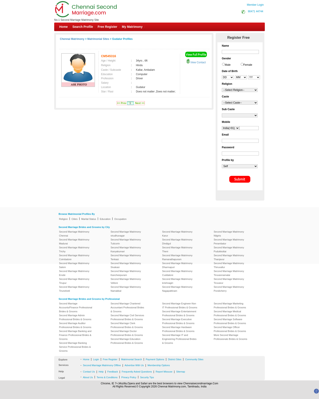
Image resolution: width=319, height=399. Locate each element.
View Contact (196, 62)
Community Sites (194, 359)
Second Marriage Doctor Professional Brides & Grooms (127, 333)
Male (228, 64)
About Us (88, 377)
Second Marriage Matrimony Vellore (126, 281)
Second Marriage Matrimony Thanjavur (229, 257)
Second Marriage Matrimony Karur (177, 233)
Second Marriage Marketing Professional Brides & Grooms (230, 305)
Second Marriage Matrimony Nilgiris (229, 233)
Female (248, 64)
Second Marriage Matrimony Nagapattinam (177, 289)
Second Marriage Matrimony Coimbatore (74, 257)
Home (63, 26)
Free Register (107, 26)
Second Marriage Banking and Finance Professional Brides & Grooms (75, 335)
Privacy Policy (128, 377)
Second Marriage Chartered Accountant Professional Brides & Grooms (127, 307)
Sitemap (180, 371)
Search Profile (82, 26)
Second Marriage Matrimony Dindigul (177, 241)
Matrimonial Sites (98, 39)
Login (96, 359)
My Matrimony (132, 26)
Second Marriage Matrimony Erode (74, 273)
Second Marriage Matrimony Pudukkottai (229, 249)
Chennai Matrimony (72, 39)
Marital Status (88, 219)
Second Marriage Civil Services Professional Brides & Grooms (127, 317)
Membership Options (159, 365)
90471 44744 (255, 11)
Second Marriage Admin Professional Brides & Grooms (75, 317)
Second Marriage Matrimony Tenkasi (126, 257)
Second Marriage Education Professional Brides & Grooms (127, 341)
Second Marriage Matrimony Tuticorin (126, 241)
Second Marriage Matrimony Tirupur (74, 281)
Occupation (120, 219)
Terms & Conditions (107, 377)
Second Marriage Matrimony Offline (102, 365)
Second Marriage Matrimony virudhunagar (126, 233)
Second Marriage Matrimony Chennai (74, 233)
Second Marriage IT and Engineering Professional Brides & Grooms (179, 339)
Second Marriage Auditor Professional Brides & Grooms (75, 325)
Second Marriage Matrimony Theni (177, 249)
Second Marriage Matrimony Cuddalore (177, 273)
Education (105, 219)
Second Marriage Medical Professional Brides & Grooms (230, 313)
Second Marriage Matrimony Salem (74, 265)
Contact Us (89, 371)
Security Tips (147, 377)
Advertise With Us (134, 365)
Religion (63, 219)
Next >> (139, 103)
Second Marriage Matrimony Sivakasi (126, 265)
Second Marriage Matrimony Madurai (74, 241)
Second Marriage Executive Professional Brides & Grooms (178, 321)
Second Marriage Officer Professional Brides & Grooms (230, 329)
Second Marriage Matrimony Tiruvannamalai (229, 273)
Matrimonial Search (131, 359)
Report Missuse (164, 371)
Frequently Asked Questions (137, 371)
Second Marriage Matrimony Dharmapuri (177, 265)
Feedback (112, 371)
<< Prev (121, 103)
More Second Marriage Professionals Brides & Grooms (230, 337)
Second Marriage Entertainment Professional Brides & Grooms (179, 313)
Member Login (255, 4)
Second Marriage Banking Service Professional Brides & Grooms (75, 347)
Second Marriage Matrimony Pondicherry (229, 289)
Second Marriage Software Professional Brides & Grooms (230, 321)
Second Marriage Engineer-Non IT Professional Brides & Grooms (179, 305)
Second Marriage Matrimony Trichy (74, 249)
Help (101, 371)
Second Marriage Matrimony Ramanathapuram (177, 257)
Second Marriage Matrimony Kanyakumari (126, 249)
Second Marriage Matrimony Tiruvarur (229, 281)
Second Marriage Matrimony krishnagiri (177, 281)
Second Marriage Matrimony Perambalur (229, 241)
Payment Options (155, 359)
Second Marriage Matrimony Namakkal (126, 289)
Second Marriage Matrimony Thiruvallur (229, 265)
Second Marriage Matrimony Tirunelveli (74, 289)
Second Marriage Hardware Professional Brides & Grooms (178, 329)
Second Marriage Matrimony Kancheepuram (126, 273)
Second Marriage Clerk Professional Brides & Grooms (127, 325)
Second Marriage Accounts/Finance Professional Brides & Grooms (75, 307)
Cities (75, 219)
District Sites (174, 359)
